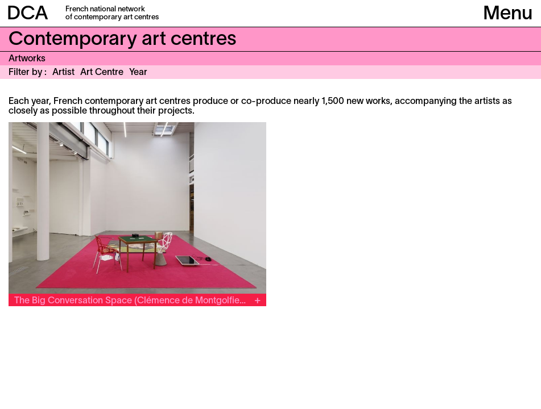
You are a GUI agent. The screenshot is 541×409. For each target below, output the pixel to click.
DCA (27, 14)
